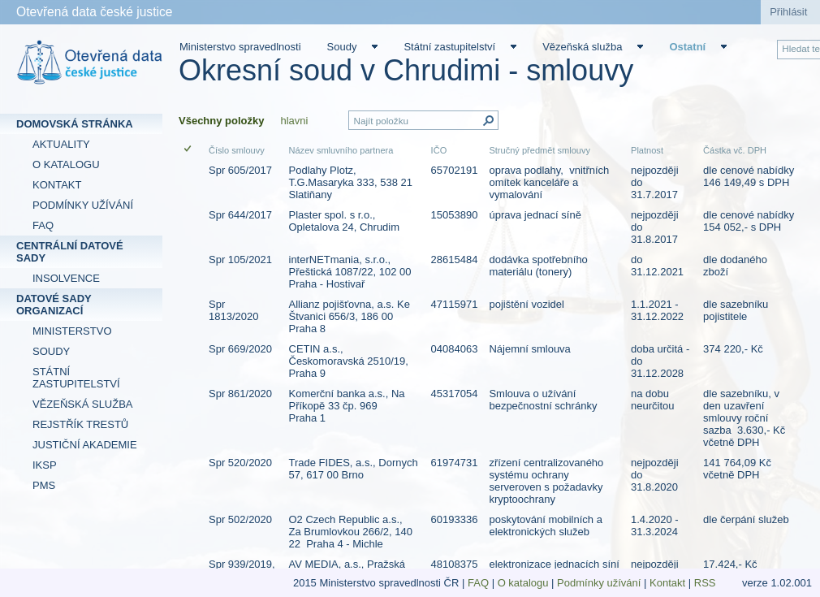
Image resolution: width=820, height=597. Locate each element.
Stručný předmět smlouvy (539, 150)
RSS (706, 583)
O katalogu (523, 583)
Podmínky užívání (599, 583)
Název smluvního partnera (341, 150)
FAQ (478, 583)
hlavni (294, 121)
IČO (439, 150)
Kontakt (667, 583)
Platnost (647, 150)
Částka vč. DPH (734, 150)
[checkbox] (189, 150)
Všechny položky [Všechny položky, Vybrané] (221, 121)
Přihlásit (788, 12)
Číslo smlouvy (237, 150)
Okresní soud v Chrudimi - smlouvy (406, 70)
